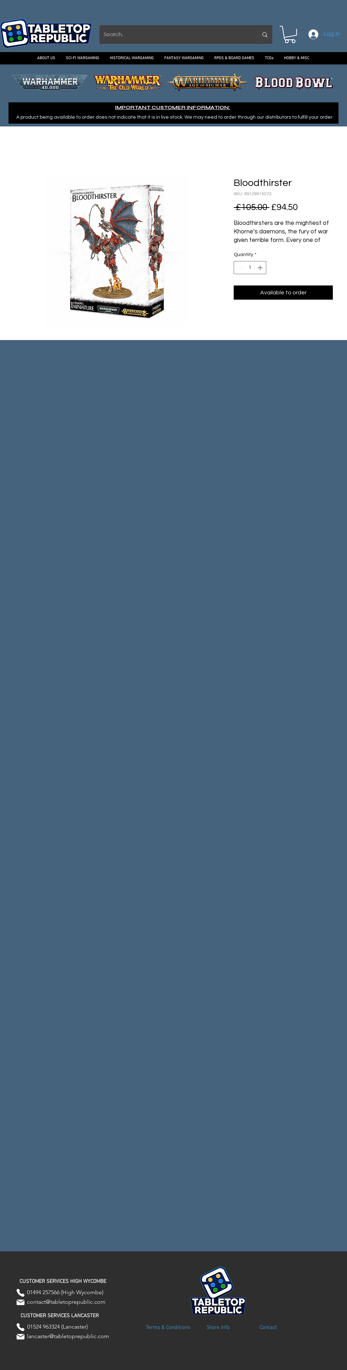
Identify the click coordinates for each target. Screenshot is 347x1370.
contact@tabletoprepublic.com (66, 1301)
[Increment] (260, 267)
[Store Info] (218, 1327)
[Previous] (37, 82)
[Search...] (173, 34)
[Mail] (20, 1302)
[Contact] (268, 1327)
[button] (290, 34)
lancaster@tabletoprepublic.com (68, 1336)
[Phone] (20, 1292)
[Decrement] (239, 267)
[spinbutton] (250, 267)
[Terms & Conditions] (168, 1327)
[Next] (309, 82)
